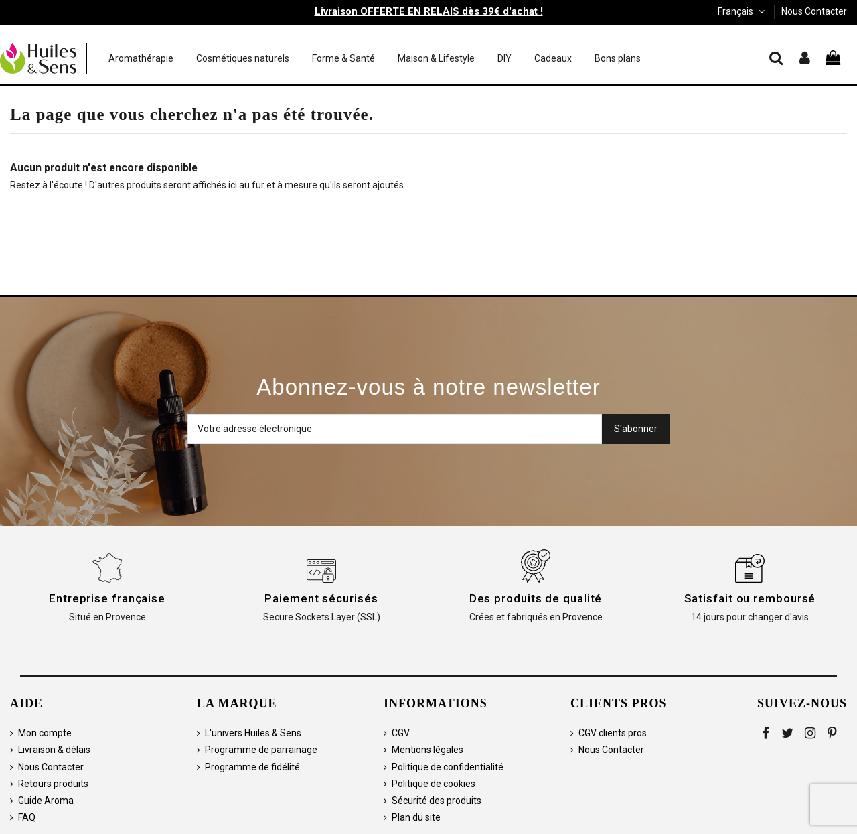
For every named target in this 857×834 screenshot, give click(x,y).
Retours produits (53, 783)
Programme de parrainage (261, 749)
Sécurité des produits (436, 800)
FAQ (26, 817)
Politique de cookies (433, 783)
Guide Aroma (46, 800)
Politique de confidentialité (447, 767)
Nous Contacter (814, 11)
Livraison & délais (54, 749)
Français (742, 11)
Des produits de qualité (536, 598)
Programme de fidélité (252, 767)
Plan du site (416, 817)
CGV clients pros (612, 732)
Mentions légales (427, 749)
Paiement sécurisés (321, 598)
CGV (401, 732)
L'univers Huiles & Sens (253, 732)
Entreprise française (107, 598)
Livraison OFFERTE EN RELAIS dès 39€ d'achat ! (429, 11)
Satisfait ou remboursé (750, 598)
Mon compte (45, 732)
